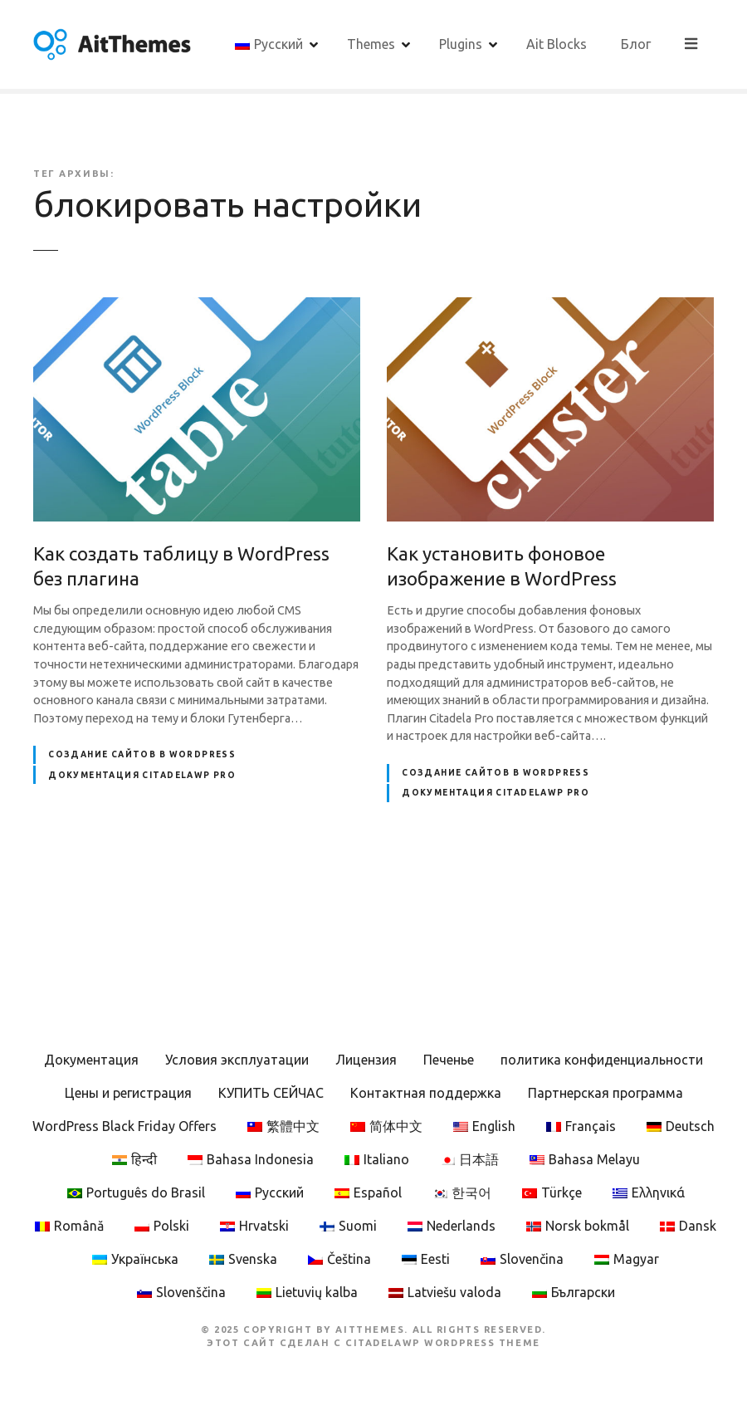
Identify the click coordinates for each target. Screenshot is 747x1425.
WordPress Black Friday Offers (124, 1126)
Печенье (448, 1059)
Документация (91, 1059)
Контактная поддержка (425, 1092)
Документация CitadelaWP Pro (142, 775)
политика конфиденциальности (601, 1059)
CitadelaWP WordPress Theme (442, 1343)
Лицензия (366, 1059)
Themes (436, 44)
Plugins (525, 44)
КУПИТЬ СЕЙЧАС (271, 1092)
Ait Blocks (621, 44)
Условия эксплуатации (237, 1059)
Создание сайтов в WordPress (142, 754)
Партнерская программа (605, 1092)
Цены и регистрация (128, 1092)
